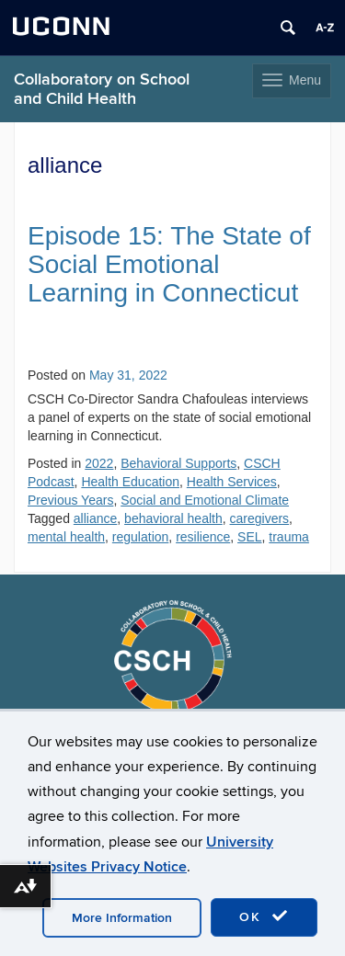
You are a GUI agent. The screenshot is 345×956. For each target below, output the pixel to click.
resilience (203, 536)
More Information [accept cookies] (122, 918)
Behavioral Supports (178, 463)
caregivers (260, 518)
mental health (66, 536)
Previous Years (70, 500)
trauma (289, 536)
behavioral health (173, 518)
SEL (249, 536)
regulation (140, 536)
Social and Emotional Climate (205, 500)
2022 (99, 463)
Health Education (130, 481)
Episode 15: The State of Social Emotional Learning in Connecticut (169, 264)
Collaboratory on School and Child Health (102, 89)
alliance (95, 518)
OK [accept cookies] (264, 916)
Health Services (232, 481)
